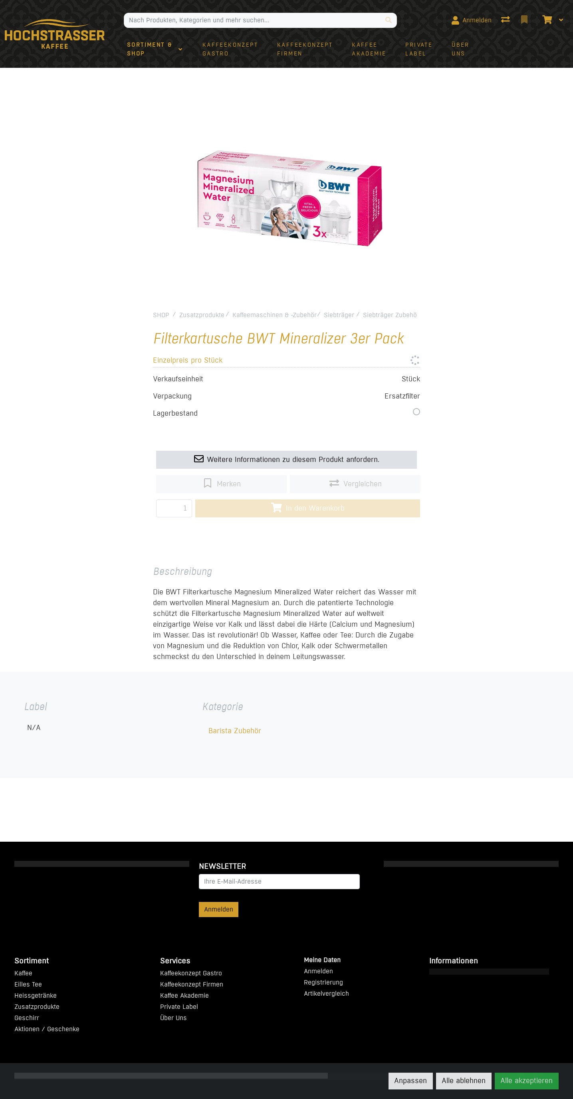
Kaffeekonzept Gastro (191, 973)
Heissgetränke (35, 995)
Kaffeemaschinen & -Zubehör (274, 315)
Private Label (179, 1006)
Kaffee (23, 973)
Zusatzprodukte (201, 315)
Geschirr (26, 1018)
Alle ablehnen (464, 1080)
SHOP (161, 315)
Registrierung (323, 982)
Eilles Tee (28, 984)
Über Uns (173, 1018)
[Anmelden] (471, 20)
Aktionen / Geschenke (46, 1029)
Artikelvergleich (326, 993)
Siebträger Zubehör (391, 315)
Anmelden (218, 909)
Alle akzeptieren (526, 1080)
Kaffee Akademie (184, 995)
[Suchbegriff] (252, 20)
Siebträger (339, 315)
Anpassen (410, 1080)
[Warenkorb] (546, 20)
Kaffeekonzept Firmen (191, 984)
